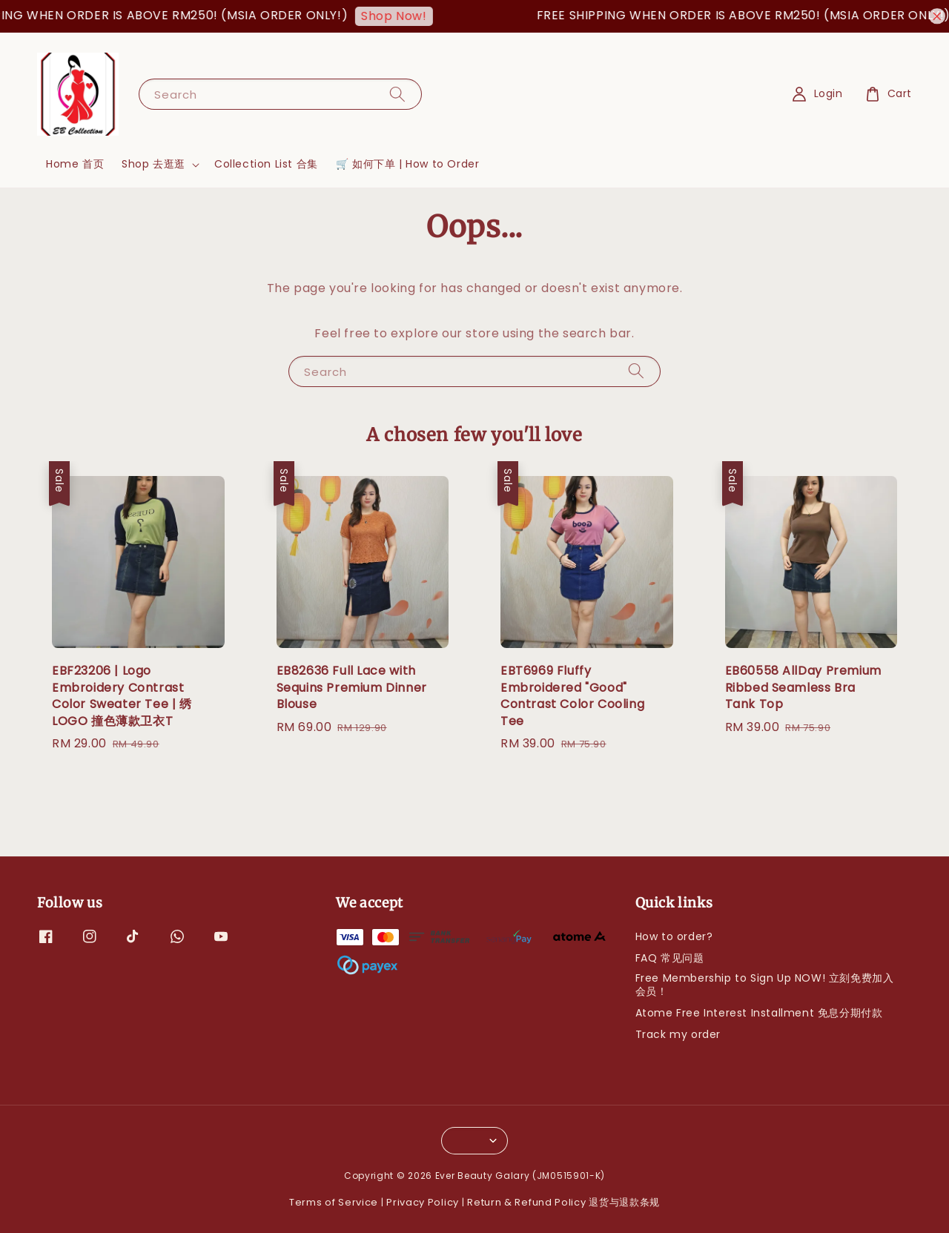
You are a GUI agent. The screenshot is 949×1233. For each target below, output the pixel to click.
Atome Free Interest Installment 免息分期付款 (759, 1012)
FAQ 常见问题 (669, 958)
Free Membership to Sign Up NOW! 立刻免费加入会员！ (764, 985)
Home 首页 (75, 163)
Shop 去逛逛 (153, 164)
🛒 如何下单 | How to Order (408, 163)
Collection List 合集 (266, 163)
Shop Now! (405, 15)
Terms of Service (333, 1202)
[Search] (397, 93)
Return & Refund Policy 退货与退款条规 (563, 1202)
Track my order (678, 1034)
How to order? (674, 937)
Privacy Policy (422, 1202)
